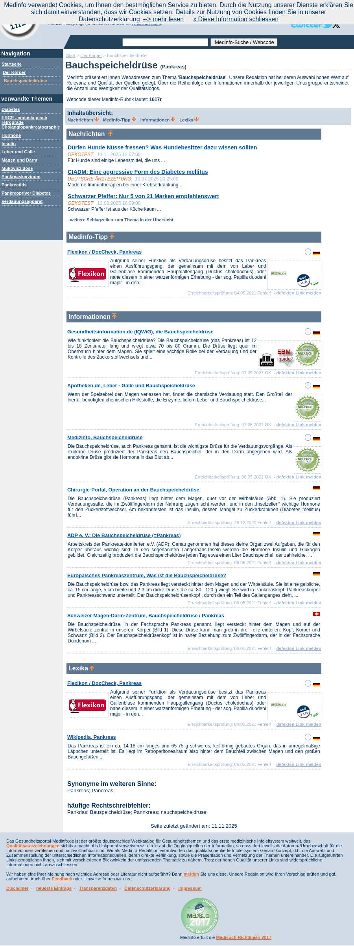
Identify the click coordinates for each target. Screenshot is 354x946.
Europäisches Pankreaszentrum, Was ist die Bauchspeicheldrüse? (146, 575)
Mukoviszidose (17, 168)
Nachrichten (83, 120)
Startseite (12, 64)
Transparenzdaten (98, 888)
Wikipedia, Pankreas (91, 737)
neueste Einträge (54, 888)
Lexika (189, 120)
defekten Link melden (298, 293)
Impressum (190, 888)
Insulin (9, 143)
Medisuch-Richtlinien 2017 (243, 937)
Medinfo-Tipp (119, 120)
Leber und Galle (18, 151)
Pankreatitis (14, 184)
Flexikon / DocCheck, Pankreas (104, 252)
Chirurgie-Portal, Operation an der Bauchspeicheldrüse (133, 490)
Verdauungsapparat (22, 201)
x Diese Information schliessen (235, 19)
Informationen (157, 120)
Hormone (11, 135)
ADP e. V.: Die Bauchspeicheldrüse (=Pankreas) (124, 535)
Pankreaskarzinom (21, 176)
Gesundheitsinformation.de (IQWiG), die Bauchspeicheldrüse (140, 332)
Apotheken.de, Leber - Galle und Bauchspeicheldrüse (131, 385)
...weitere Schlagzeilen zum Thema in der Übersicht (119, 219)
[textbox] (165, 42)
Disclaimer (17, 888)
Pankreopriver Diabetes (26, 193)
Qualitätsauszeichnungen (33, 845)
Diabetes (11, 109)
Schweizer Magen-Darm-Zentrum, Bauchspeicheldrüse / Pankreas (145, 615)
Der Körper (14, 72)
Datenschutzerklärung (147, 888)
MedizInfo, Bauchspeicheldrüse (104, 437)
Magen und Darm (19, 160)
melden (191, 874)
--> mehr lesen (163, 19)
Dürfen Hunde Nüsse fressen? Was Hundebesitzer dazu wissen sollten (162, 147)
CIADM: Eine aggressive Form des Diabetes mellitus (138, 172)
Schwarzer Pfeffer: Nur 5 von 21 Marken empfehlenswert (143, 196)
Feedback (62, 878)
